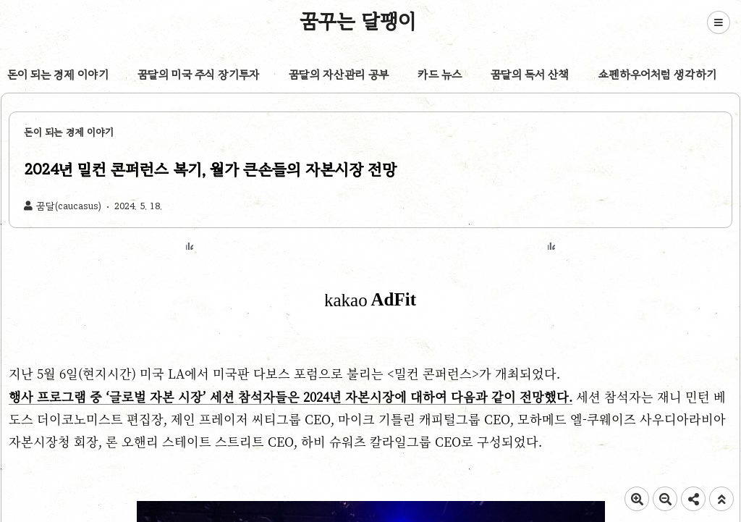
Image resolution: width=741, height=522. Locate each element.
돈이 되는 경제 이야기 (58, 74)
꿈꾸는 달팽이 (358, 21)
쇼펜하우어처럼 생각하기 (657, 74)
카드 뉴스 (440, 74)
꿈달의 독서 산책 (530, 74)
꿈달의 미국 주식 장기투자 (198, 74)
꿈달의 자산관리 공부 (339, 74)
